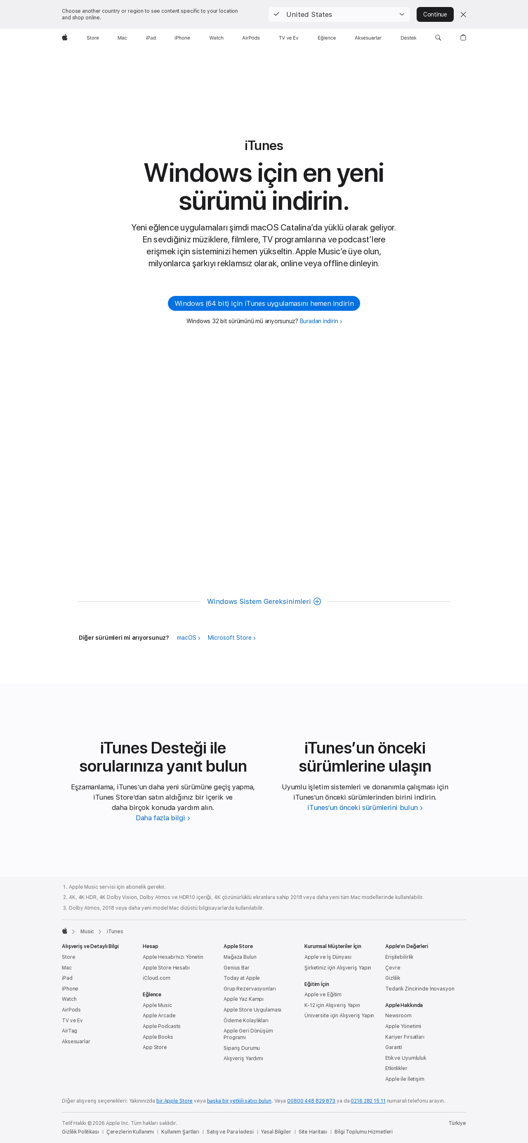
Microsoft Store (230, 637)
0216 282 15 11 (368, 1101)
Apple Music (157, 1005)
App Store (155, 1047)
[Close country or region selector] (463, 14)
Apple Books (158, 1037)
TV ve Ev (72, 1020)
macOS (186, 637)
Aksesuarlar (76, 1041)
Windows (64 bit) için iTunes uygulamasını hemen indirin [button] (264, 303)
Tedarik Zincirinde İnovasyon (420, 989)
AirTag (69, 1031)
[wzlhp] (65, 38)
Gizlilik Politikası (80, 1132)
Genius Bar (237, 968)
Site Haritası (313, 1132)
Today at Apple (242, 978)
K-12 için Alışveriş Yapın (332, 1005)
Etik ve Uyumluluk (405, 1058)
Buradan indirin (319, 321)
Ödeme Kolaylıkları (246, 1020)
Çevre (392, 968)
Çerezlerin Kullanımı (130, 1132)
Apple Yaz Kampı (244, 999)
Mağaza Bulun (240, 957)
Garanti (393, 1047)
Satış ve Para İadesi (230, 1132)
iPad (67, 978)
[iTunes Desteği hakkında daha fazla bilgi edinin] (163, 818)
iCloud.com (156, 978)
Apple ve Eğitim (323, 994)
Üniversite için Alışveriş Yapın (339, 1016)
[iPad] (151, 38)
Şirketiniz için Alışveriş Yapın (337, 968)
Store (68, 957)
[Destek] (408, 38)
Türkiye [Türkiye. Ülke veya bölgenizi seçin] (457, 1123)
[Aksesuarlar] (368, 38)
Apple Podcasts (162, 1026)
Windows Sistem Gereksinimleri (259, 601)
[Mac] (122, 38)
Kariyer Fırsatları (404, 1037)
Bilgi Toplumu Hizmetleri (364, 1132)
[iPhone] (182, 38)
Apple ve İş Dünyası (327, 957)
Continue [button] (435, 14)
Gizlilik (392, 978)
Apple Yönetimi (403, 1026)
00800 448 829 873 (311, 1101)
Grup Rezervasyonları (250, 989)
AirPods (71, 1010)
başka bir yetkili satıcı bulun (239, 1101)
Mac (67, 968)
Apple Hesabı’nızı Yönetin (173, 957)
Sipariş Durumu (242, 1048)
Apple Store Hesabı (166, 968)
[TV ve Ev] (289, 38)
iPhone (70, 989)
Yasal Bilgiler (276, 1132)
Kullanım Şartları (180, 1132)
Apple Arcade (159, 1016)
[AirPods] (251, 38)
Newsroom (398, 1016)
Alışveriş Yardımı (243, 1058)
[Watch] (216, 38)
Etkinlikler (396, 1068)
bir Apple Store (174, 1101)
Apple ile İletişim (404, 1079)
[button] (339, 14)
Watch (69, 999)
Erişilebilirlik (399, 957)
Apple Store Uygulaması (252, 1010)
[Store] (92, 38)
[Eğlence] (326, 38)
